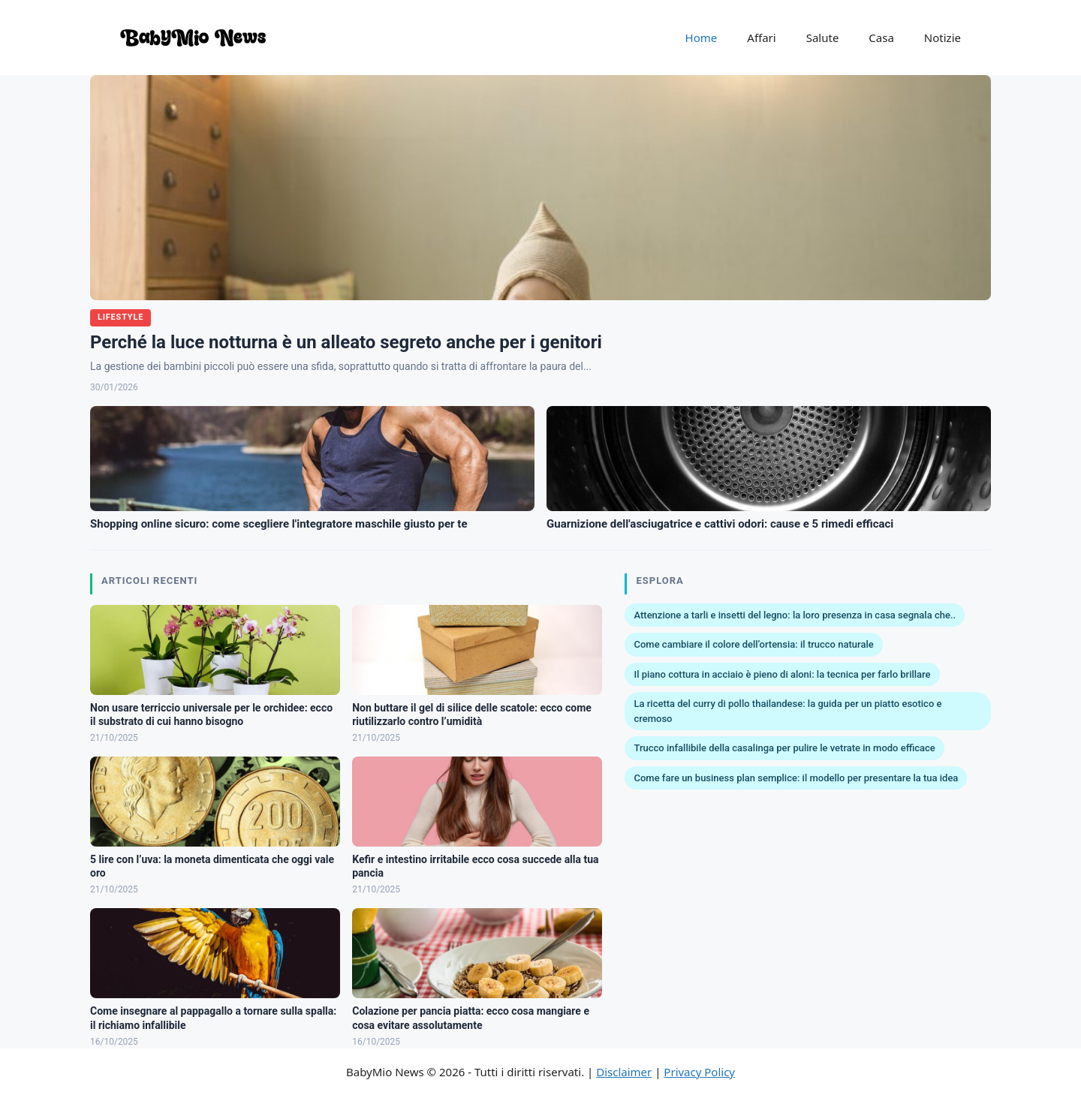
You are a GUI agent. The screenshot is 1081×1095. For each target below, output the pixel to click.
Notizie (942, 37)
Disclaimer (624, 1071)
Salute (822, 37)
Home (701, 37)
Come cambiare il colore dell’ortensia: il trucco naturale (753, 644)
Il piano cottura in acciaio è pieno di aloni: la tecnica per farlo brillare (782, 674)
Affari (761, 37)
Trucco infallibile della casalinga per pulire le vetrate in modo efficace (784, 748)
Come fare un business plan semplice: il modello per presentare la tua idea (796, 778)
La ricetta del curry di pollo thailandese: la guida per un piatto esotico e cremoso (787, 711)
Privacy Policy (699, 1071)
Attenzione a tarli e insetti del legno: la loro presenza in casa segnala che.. (795, 615)
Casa (881, 37)
